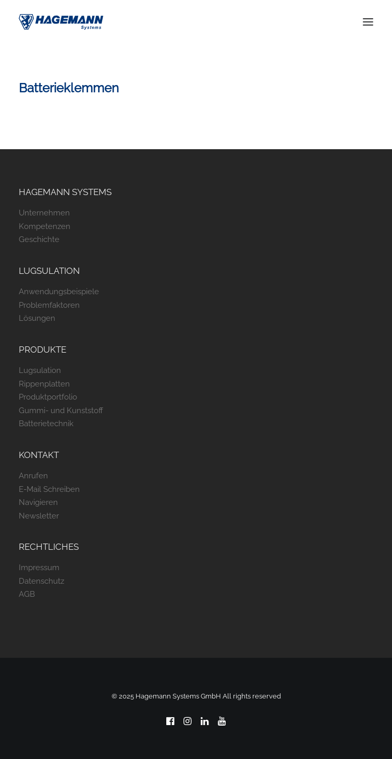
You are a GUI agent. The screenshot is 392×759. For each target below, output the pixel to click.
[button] (368, 22)
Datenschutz (41, 581)
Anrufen (33, 475)
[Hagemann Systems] (61, 22)
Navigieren (38, 502)
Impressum (39, 567)
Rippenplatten (44, 384)
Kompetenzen (44, 226)
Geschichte (39, 239)
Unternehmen (44, 213)
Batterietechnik (46, 423)
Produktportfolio (48, 397)
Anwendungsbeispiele (59, 291)
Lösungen (37, 318)
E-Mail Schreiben (49, 489)
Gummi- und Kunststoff (61, 410)
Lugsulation (40, 370)
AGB (27, 594)
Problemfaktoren (49, 305)
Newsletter (39, 516)
